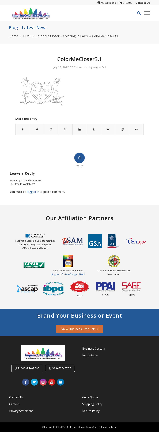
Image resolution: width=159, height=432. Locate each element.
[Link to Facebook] (25, 382)
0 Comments (79, 67)
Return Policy (91, 411)
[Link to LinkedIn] (60, 382)
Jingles (55, 274)
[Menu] (145, 13)
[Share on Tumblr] (94, 129)
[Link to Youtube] (51, 382)
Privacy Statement (21, 411)
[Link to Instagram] (43, 382)
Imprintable (90, 355)
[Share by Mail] (136, 129)
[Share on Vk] (108, 129)
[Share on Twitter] (37, 129)
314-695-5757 (61, 368)
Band (82, 274)
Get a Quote (90, 397)
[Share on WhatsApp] (51, 129)
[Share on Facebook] (23, 129)
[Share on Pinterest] (65, 129)
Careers (14, 404)
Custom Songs (69, 274)
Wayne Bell (99, 67)
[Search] (137, 13)
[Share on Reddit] (122, 129)
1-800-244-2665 (28, 368)
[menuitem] (107, 3)
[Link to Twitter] (34, 382)
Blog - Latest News (28, 27)
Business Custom (93, 348)
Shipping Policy (92, 404)
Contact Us (16, 397)
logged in (33, 192)
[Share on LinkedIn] (80, 129)
